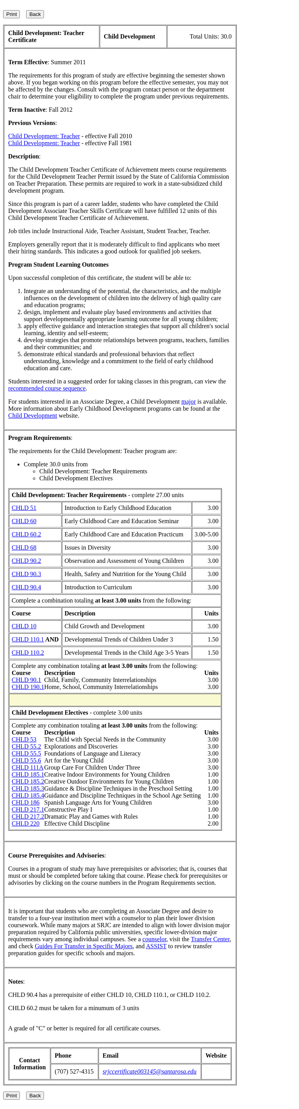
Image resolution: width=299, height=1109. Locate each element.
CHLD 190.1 (28, 687)
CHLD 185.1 (28, 774)
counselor (154, 939)
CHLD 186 (26, 802)
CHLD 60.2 (26, 534)
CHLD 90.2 (26, 560)
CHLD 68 (24, 547)
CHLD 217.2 (28, 816)
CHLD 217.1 (28, 809)
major (188, 401)
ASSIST (156, 946)
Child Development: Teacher (44, 136)
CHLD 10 (24, 626)
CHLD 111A (28, 767)
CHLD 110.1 (28, 639)
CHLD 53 (24, 739)
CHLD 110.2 (28, 652)
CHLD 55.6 (26, 760)
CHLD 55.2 (26, 746)
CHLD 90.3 (26, 574)
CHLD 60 (24, 521)
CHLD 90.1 (26, 680)
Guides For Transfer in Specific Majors (83, 946)
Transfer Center (210, 939)
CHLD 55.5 (26, 753)
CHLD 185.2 (28, 781)
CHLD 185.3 (28, 788)
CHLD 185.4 (28, 795)
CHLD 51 (24, 507)
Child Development (32, 415)
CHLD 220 (26, 823)
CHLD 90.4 (26, 587)
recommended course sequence (47, 388)
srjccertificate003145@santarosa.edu (150, 1071)
